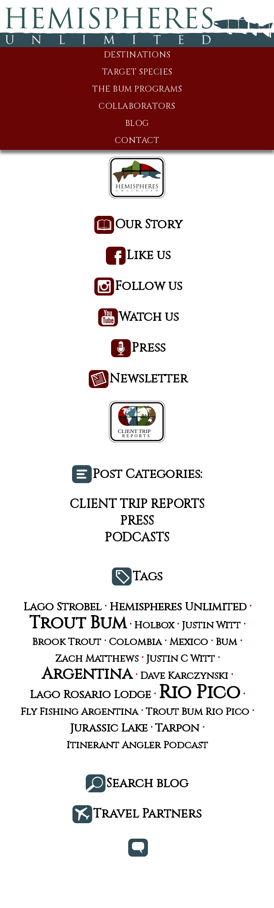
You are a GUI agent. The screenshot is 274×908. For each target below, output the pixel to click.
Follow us (148, 287)
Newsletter (148, 379)
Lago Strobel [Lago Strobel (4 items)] (62, 607)
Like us (148, 256)
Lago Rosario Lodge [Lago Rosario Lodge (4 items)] (90, 695)
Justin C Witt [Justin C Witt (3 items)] (180, 659)
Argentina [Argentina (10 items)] (87, 674)
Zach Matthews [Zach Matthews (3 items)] (97, 659)
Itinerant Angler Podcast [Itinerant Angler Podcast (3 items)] (137, 745)
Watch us (149, 317)
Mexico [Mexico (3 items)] (188, 642)
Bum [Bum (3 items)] (226, 642)
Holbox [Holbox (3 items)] (154, 625)
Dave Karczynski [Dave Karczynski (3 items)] (184, 676)
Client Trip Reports (137, 504)
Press (149, 348)
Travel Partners (147, 814)
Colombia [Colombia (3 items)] (135, 642)
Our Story (149, 225)
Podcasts (137, 537)
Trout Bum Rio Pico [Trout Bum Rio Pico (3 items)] (197, 712)
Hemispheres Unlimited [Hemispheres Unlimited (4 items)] (178, 607)
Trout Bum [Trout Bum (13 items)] (77, 623)
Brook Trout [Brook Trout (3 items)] (66, 642)
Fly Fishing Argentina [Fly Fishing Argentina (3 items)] (79, 712)
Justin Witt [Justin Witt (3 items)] (211, 625)
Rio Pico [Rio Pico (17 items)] (199, 693)
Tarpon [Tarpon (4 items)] (177, 728)
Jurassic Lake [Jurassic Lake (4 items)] (109, 728)
